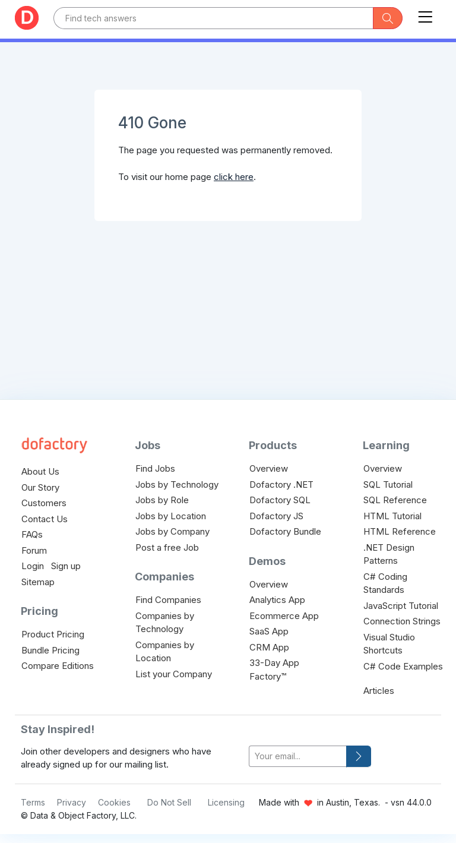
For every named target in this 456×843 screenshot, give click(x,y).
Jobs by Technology (176, 484)
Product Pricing (52, 634)
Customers (43, 503)
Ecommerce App (284, 615)
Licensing (226, 802)
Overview (268, 468)
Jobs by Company (172, 531)
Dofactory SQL (280, 500)
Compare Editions (57, 665)
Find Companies (168, 599)
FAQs (32, 534)
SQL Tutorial (388, 484)
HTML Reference (399, 531)
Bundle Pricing (50, 650)
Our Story (40, 487)
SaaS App (269, 631)
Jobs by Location (170, 516)
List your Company (173, 674)
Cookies (114, 802)
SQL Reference (395, 500)
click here (234, 176)
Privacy (71, 802)
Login (32, 566)
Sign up (66, 566)
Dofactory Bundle (285, 531)
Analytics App (277, 599)
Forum (34, 550)
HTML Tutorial (392, 516)
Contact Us (44, 519)
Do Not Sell (169, 802)
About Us (40, 471)
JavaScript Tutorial (400, 605)
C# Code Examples (403, 666)
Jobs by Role (162, 500)
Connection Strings (402, 621)
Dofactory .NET (281, 484)
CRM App (269, 647)
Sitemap (38, 582)
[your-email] (298, 757)
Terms (33, 802)
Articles (378, 690)
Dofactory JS (276, 516)
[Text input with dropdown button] (213, 18)
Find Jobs (155, 468)
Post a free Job (167, 547)
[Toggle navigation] (425, 14)
